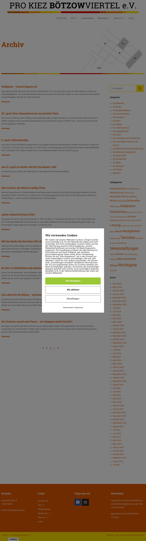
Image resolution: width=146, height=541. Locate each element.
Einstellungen (73, 298)
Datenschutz (68, 307)
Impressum (78, 307)
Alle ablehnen (73, 289)
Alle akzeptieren (73, 281)
